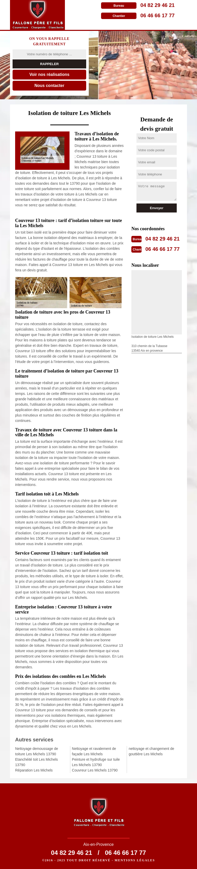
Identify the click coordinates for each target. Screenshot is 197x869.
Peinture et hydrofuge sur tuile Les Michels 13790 (96, 762)
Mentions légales (135, 860)
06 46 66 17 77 (157, 15)
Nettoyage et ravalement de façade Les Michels (94, 751)
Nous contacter (49, 85)
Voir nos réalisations (49, 74)
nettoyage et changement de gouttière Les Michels (151, 751)
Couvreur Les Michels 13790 (94, 770)
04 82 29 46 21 (157, 5)
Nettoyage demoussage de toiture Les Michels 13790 (36, 751)
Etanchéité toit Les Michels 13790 (36, 762)
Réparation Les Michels (34, 770)
